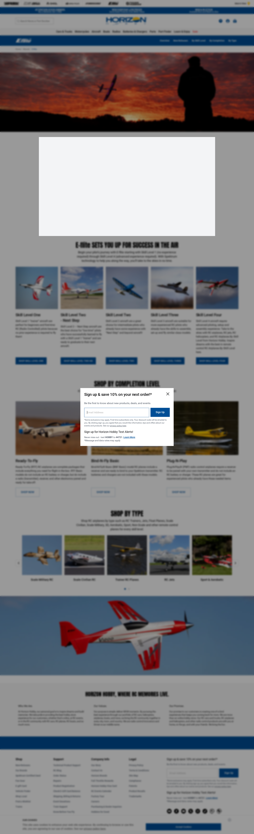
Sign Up (160, 412)
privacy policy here (118, 426)
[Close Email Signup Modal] (168, 394)
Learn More (129, 437)
